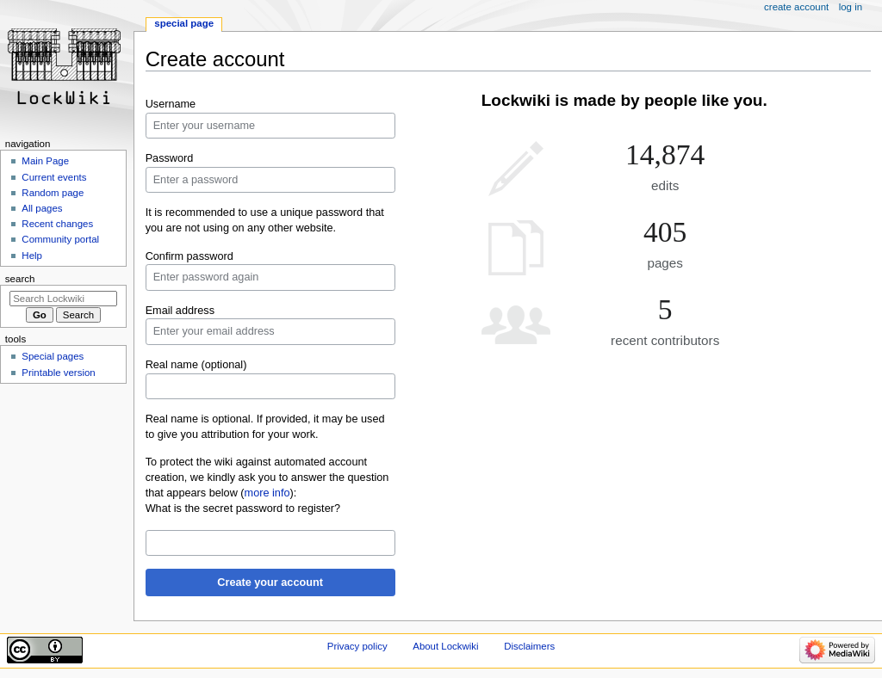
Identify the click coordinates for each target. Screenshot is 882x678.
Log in (850, 7)
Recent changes (57, 224)
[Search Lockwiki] (63, 298)
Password (170, 158)
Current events (54, 177)
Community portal (60, 239)
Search (20, 279)
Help (32, 255)
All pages (42, 208)
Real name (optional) (196, 365)
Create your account (270, 582)
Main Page (45, 161)
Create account (796, 7)
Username (171, 104)
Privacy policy (357, 646)
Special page (184, 23)
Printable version (58, 372)
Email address (180, 311)
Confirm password (189, 256)
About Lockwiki (445, 646)
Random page (53, 193)
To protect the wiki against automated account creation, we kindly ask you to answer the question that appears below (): (267, 477)
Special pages (53, 356)
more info (267, 493)
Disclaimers (529, 646)
